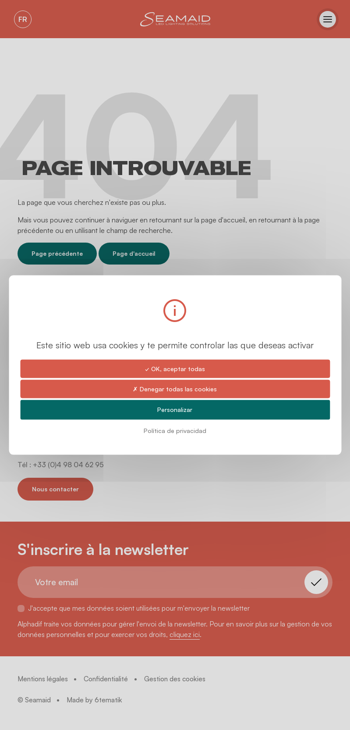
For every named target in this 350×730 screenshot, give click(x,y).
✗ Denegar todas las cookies (175, 389)
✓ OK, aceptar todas (175, 368)
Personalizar (174, 409)
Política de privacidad (175, 430)
